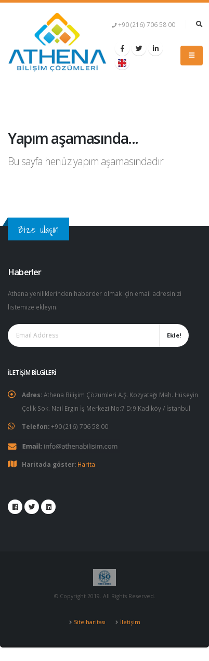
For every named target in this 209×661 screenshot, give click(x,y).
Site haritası (90, 622)
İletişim (130, 622)
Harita (86, 464)
